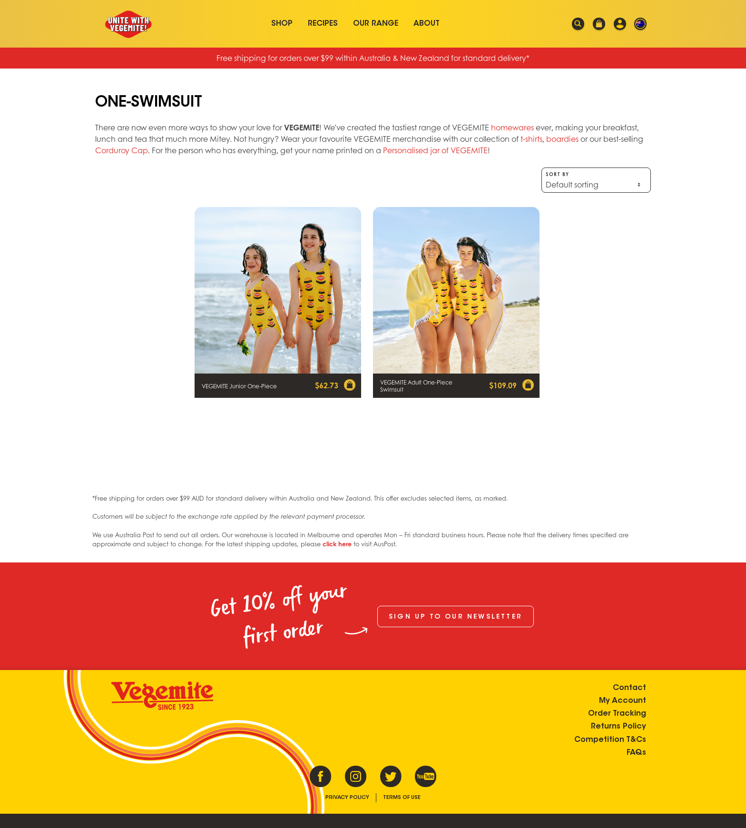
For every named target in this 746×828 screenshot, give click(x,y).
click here (337, 544)
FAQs (636, 753)
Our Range (375, 24)
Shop (282, 24)
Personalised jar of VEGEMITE (435, 150)
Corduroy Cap (121, 150)
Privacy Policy (347, 797)
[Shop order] (596, 184)
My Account (622, 701)
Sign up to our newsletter (455, 617)
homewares (512, 127)
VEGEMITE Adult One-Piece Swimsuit (416, 386)
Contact (629, 688)
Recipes (323, 24)
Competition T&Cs (610, 740)
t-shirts (531, 138)
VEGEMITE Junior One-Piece (239, 386)
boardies (562, 138)
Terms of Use (402, 797)
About (426, 24)
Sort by (596, 180)
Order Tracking (617, 714)
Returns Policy (618, 726)
